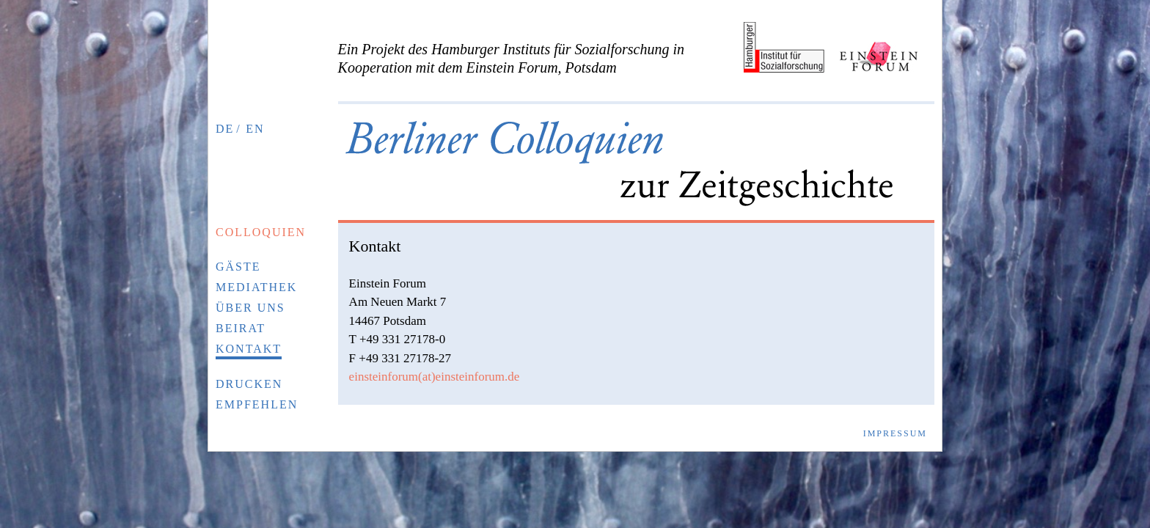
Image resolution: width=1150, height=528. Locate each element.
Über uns (250, 307)
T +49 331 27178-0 (397, 339)
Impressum (895, 433)
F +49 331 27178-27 (400, 358)
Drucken (249, 384)
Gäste (238, 266)
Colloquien (261, 232)
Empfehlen (257, 404)
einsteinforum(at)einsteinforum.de (434, 377)
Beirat (240, 328)
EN (255, 128)
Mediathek (256, 287)
